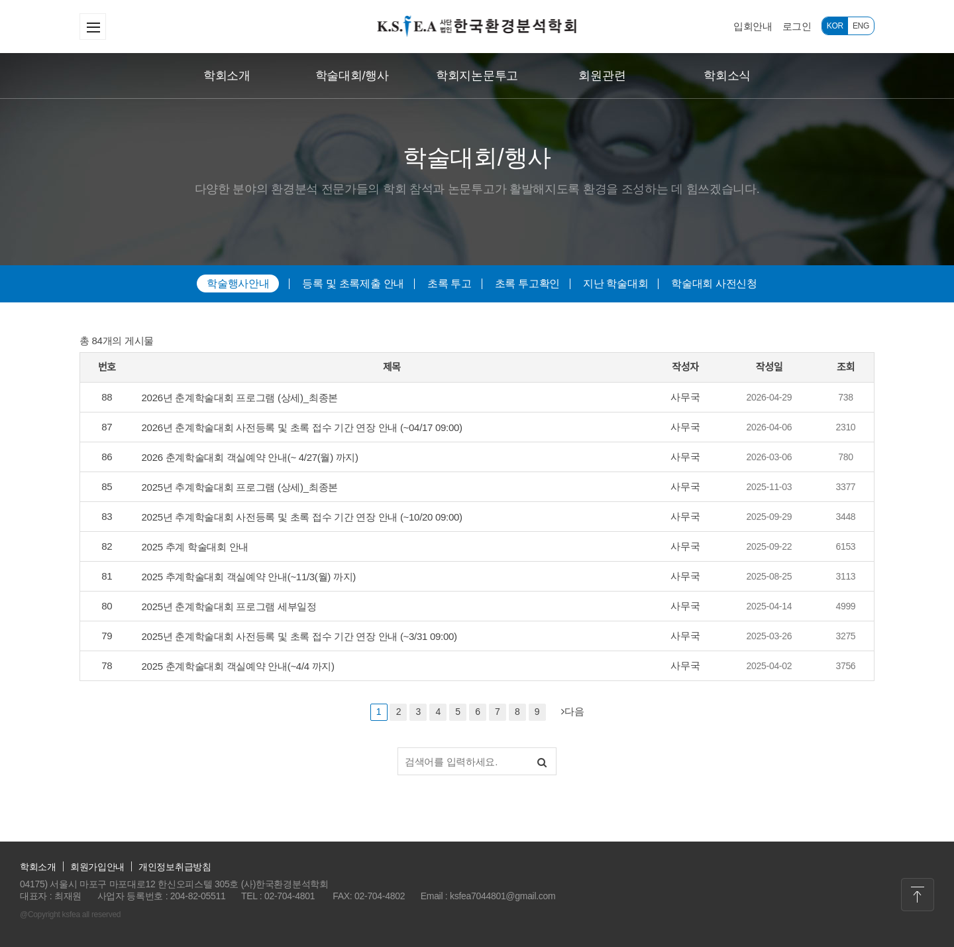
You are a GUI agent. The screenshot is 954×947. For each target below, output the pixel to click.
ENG (861, 26)
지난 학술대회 (615, 283)
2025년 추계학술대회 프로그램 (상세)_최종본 (240, 487)
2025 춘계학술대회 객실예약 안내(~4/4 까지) (238, 666)
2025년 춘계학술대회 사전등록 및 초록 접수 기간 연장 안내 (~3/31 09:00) (299, 636)
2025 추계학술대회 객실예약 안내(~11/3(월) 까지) (249, 577)
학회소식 (727, 75)
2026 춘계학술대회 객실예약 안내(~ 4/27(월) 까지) (250, 457)
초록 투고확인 (527, 283)
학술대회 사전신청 (714, 283)
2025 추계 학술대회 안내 (195, 547)
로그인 (797, 26)
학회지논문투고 (477, 75)
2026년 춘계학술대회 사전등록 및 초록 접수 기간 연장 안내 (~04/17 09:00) (302, 427)
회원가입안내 (97, 866)
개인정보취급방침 (174, 866)
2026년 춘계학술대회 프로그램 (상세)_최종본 (240, 398)
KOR (835, 26)
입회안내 (752, 26)
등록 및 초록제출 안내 (353, 283)
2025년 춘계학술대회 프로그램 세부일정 (229, 606)
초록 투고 (449, 283)
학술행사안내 (238, 283)
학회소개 (226, 75)
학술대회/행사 (352, 75)
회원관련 (601, 75)
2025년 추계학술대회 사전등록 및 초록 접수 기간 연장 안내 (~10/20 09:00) (302, 517)
